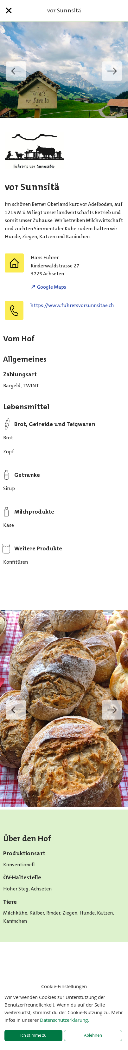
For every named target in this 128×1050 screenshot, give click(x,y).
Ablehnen (93, 1035)
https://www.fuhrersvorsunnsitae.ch (72, 305)
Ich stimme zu (33, 1035)
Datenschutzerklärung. (64, 1020)
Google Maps (51, 287)
